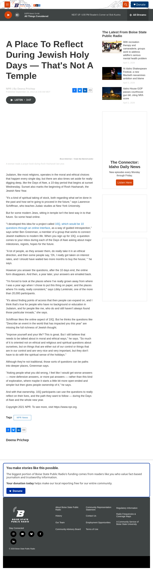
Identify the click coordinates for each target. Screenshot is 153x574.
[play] (8, 15)
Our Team (60, 525)
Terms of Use (92, 532)
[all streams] (138, 15)
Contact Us (91, 519)
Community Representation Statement (98, 511)
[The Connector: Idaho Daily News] (124, 143)
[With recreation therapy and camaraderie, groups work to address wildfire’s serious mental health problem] (112, 49)
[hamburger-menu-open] (7, 4)
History (58, 519)
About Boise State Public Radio (66, 511)
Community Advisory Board (68, 532)
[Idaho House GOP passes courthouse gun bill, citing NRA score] (112, 96)
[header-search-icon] (126, 4)
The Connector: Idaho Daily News (124, 173)
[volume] (17, 15)
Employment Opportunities (98, 525)
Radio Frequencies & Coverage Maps (126, 518)
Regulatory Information (126, 511)
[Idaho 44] (124, 222)
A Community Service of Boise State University (127, 526)
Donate (141, 4)
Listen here (124, 191)
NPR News (22, 420)
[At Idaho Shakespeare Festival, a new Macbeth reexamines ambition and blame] (112, 76)
